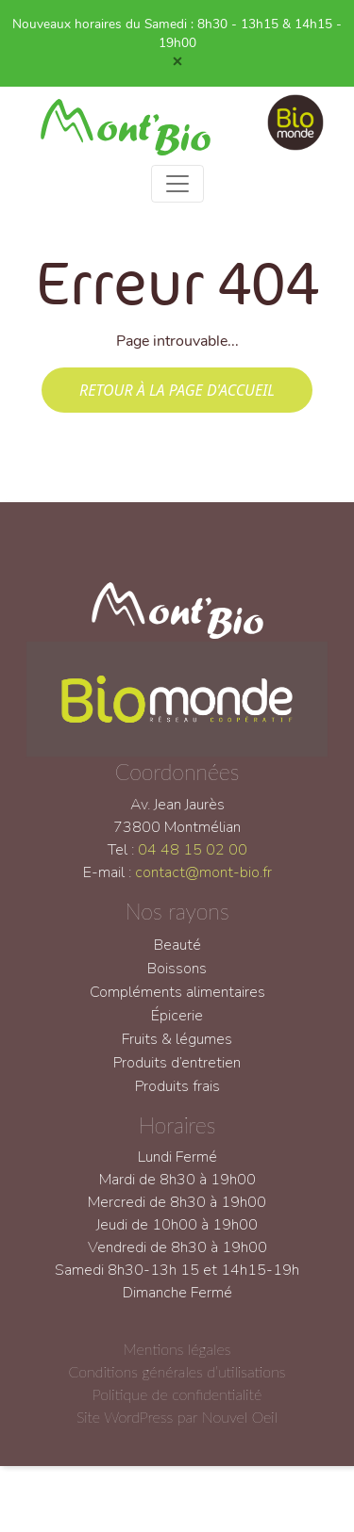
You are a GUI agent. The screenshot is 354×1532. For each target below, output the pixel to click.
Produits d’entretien (177, 1073)
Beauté (177, 955)
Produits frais (177, 1096)
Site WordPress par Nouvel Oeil (177, 1428)
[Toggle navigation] (177, 184)
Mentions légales (177, 1360)
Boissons (177, 979)
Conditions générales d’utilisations (176, 1383)
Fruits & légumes (177, 1049)
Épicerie (177, 1026)
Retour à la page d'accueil (177, 390)
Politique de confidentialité (177, 1405)
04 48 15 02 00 (192, 861)
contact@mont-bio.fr (203, 883)
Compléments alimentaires (177, 1002)
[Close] (177, 61)
